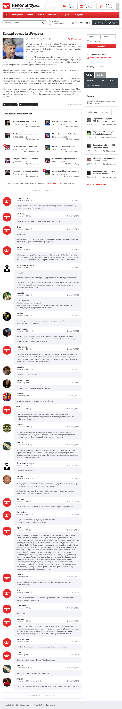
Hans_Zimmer (23, 639)
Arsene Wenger (10, 105)
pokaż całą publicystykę (96, 184)
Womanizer (22, 512)
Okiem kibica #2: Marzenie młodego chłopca (104, 159)
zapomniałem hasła (98, 54)
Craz (19, 227)
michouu (20, 619)
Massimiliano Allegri (28, 105)
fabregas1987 (23, 380)
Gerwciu (20, 313)
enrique (20, 476)
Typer (113, 23)
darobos (20, 499)
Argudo (20, 679)
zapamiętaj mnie (94, 41)
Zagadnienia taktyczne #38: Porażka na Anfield (104, 146)
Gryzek (20, 393)
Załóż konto (51, 183)
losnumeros (22, 329)
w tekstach (54, 21)
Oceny (99, 23)
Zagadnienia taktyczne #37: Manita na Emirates (104, 172)
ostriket (20, 425)
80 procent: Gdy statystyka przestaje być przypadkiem (104, 133)
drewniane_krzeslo (25, 265)
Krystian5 (21, 214)
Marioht (20, 443)
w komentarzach (56, 24)
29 (75, 39)
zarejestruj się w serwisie (100, 58)
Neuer (19, 247)
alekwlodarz (22, 347)
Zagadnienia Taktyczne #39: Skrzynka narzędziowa (104, 120)
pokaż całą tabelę (93, 85)
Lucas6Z (20, 293)
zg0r (19, 528)
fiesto (19, 407)
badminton (21, 606)
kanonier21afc (23, 198)
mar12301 (21, 367)
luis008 (20, 575)
